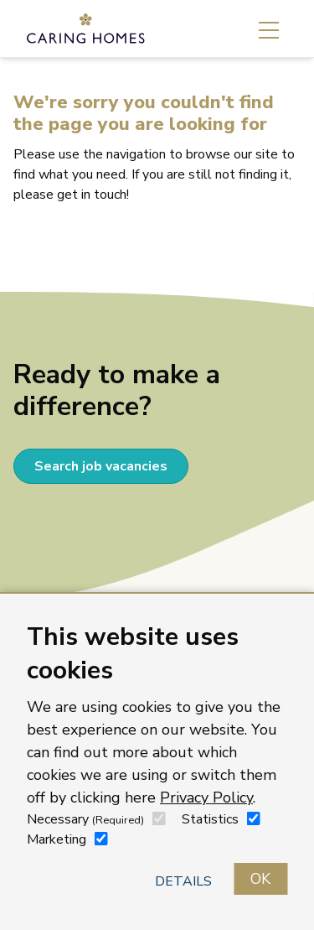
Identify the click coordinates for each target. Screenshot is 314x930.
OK (260, 879)
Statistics (210, 819)
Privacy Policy (206, 797)
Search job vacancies (100, 466)
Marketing (56, 839)
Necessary (85, 819)
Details (183, 881)
